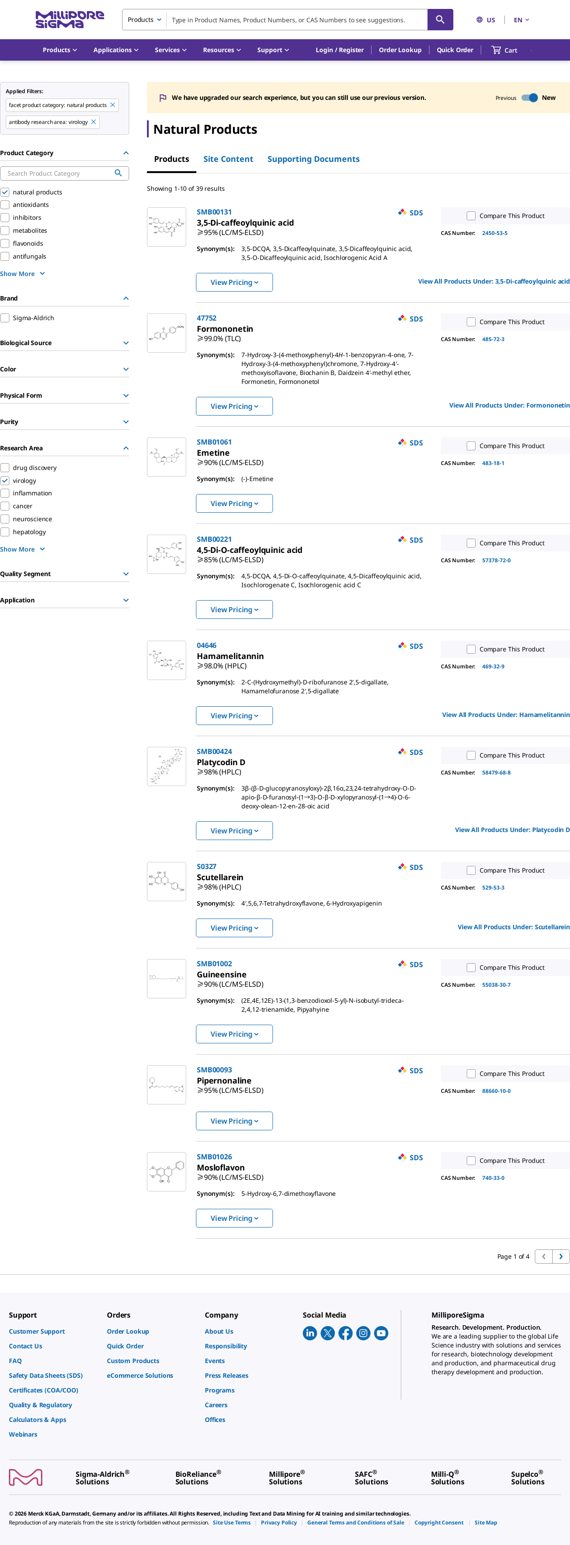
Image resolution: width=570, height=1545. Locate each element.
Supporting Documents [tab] (314, 158)
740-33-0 (493, 1178)
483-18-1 (493, 463)
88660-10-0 (496, 1091)
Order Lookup (400, 49)
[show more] (23, 273)
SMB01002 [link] (214, 963)
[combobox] (287, 19)
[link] (230, 228)
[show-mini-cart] (512, 50)
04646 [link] (206, 645)
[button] (340, 49)
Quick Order (455, 49)
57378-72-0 (496, 560)
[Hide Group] (126, 153)
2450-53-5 (495, 233)
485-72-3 (493, 339)
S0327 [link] (206, 866)
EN (522, 20)
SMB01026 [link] (214, 1157)
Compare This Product (504, 215)
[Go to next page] (561, 1256)
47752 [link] (206, 318)
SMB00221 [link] (214, 539)
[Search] (440, 19)
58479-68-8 (496, 772)
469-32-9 (493, 666)
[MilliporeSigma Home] (70, 20)
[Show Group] (126, 342)
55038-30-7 (496, 985)
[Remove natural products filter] (113, 105)
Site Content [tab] (228, 158)
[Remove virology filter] (94, 122)
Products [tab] (171, 158)
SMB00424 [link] (214, 751)
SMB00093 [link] (214, 1070)
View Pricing (234, 282)
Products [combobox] (141, 19)
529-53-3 (493, 887)
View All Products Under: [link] (494, 281)
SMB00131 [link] (214, 212)
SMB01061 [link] (214, 442)
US (485, 20)
